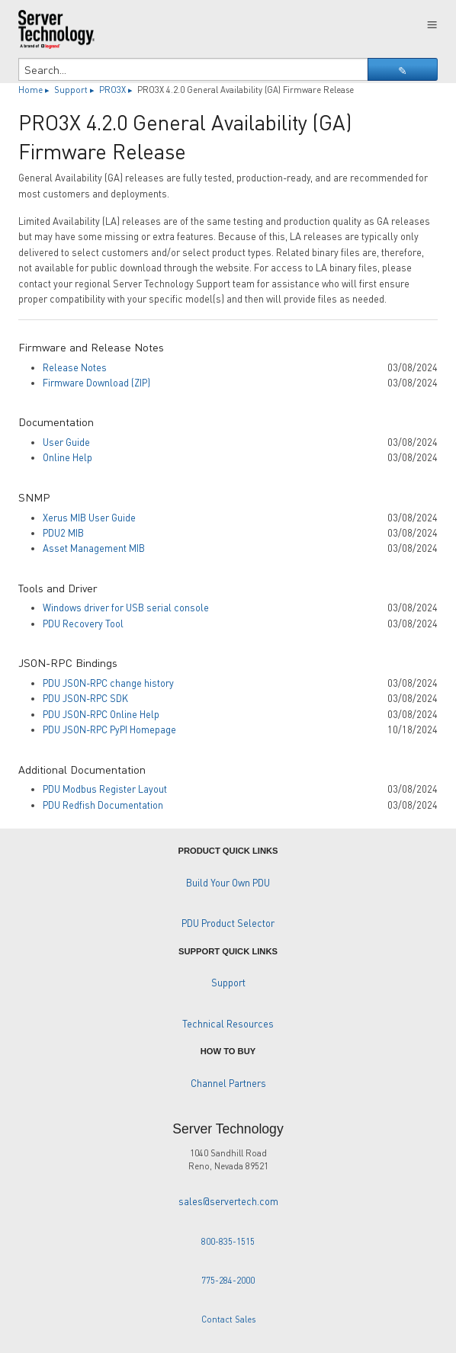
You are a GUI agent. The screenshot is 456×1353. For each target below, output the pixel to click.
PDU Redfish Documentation (103, 805)
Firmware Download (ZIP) (96, 383)
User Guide (66, 442)
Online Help (67, 457)
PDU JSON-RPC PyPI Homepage (109, 729)
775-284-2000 (228, 1280)
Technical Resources (228, 1024)
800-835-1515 (228, 1241)
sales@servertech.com (228, 1201)
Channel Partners (228, 1083)
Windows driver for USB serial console (126, 607)
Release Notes (75, 367)
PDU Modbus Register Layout (105, 789)
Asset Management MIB (94, 548)
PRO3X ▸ (117, 89)
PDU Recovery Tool (83, 623)
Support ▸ (75, 89)
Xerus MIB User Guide (89, 517)
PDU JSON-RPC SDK (85, 698)
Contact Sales (228, 1319)
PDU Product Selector (228, 923)
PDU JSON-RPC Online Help (101, 714)
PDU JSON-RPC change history (108, 683)
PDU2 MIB (63, 533)
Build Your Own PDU (228, 883)
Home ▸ (35, 89)
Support (228, 982)
